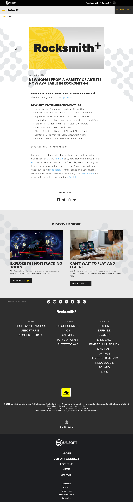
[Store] (66, 453)
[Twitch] (60, 302)
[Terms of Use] (66, 491)
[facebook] (72, 302)
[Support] (66, 474)
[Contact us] (66, 483)
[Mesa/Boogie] (104, 363)
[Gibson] (104, 326)
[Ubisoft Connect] (66, 458)
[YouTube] (54, 302)
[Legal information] (66, 494)
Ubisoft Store (87, 173)
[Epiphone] (104, 330)
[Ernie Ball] (104, 340)
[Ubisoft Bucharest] (30, 335)
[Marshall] (104, 349)
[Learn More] (21, 280)
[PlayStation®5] (68, 344)
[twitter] (66, 302)
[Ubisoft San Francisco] (30, 326)
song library (55, 169)
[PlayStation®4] (68, 340)
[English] (66, 424)
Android (59, 158)
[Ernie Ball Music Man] (104, 344)
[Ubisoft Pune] (30, 330)
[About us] (66, 464)
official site (72, 177)
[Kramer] (104, 335)
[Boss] (104, 372)
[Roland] (104, 367)
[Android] (68, 335)
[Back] (8, 16)
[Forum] (84, 302)
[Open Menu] (3, 10)
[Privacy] (66, 487)
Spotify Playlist (69, 97)
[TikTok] (48, 302)
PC (32, 162)
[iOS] (68, 330)
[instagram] (78, 302)
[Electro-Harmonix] (104, 358)
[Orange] (104, 353)
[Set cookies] (66, 498)
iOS (48, 158)
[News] (66, 469)
